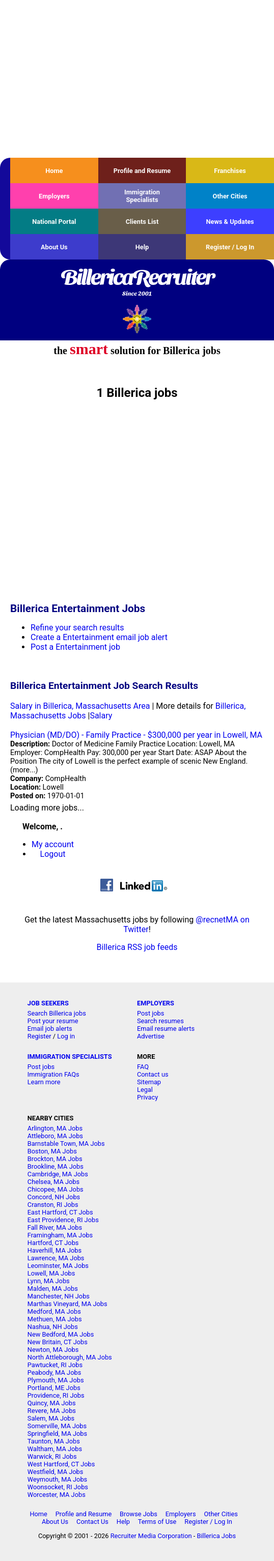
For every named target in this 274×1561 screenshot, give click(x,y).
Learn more (44, 1082)
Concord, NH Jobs (54, 1197)
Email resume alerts (166, 1028)
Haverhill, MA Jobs (54, 1250)
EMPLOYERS (155, 1003)
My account (53, 844)
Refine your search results (77, 627)
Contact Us (92, 1521)
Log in (66, 1036)
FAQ (143, 1067)
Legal (145, 1089)
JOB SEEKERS (48, 1003)
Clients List (142, 221)
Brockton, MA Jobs (55, 1159)
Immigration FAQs (53, 1074)
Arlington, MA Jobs (55, 1128)
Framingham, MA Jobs (60, 1235)
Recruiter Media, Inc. (137, 318)
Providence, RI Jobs (56, 1395)
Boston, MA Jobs (52, 1151)
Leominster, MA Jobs (58, 1265)
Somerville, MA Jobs (57, 1426)
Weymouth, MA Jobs (57, 1479)
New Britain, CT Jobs (58, 1342)
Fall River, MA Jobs (55, 1227)
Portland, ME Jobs (54, 1388)
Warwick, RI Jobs (52, 1456)
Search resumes (160, 1021)
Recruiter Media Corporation (151, 1536)
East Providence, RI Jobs (63, 1220)
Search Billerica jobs (57, 1013)
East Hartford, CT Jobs (60, 1212)
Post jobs (150, 1013)
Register (39, 1036)
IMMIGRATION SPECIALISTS (70, 1056)
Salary (101, 715)
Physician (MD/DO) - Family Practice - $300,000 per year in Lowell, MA (136, 735)
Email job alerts (50, 1028)
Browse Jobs (138, 1514)
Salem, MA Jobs (51, 1418)
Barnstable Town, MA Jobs (66, 1143)
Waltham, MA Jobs (55, 1449)
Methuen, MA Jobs (55, 1319)
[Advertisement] (137, 79)
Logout (53, 854)
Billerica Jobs (216, 1536)
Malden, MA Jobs (53, 1288)
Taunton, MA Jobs (54, 1441)
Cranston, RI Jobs (53, 1204)
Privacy (147, 1097)
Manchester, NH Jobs (59, 1296)
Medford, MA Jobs (54, 1311)
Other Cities (230, 196)
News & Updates (230, 221)
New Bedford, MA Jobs (61, 1334)
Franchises (230, 171)
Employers (54, 196)
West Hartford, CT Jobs (61, 1464)
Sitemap (149, 1082)
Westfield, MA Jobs (56, 1472)
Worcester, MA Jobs (57, 1494)
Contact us (153, 1074)
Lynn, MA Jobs (49, 1281)
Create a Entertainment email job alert (99, 637)
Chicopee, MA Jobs (56, 1189)
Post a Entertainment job (75, 647)
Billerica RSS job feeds (137, 947)
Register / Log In (230, 247)
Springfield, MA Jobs (57, 1433)
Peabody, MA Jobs (54, 1372)
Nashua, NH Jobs (53, 1327)
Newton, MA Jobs (53, 1349)
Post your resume (53, 1021)
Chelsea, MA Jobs (53, 1182)
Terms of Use (157, 1521)
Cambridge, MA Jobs (58, 1174)
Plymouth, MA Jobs (56, 1380)
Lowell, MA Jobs (51, 1273)
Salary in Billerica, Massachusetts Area (80, 706)
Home (54, 171)
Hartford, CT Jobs (53, 1243)
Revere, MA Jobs (52, 1410)
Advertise (151, 1036)
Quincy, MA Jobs (52, 1403)
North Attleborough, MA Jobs (70, 1357)
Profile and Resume (142, 171)
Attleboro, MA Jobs (55, 1136)
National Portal (54, 221)
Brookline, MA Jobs (56, 1166)
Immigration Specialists (142, 196)
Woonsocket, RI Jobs (58, 1487)
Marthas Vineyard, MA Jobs (67, 1304)
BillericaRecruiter (137, 283)
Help (142, 247)
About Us (54, 247)
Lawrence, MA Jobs (56, 1258)
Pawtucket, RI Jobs (55, 1365)
